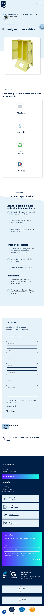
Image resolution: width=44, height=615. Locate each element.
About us (5, 469)
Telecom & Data (7, 489)
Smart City (5, 487)
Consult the (23, 506)
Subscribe (33, 559)
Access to (23, 523)
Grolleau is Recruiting (9, 471)
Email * (6, 545)
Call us (23, 588)
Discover (23, 515)
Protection (21, 132)
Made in (21, 171)
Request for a (23, 498)
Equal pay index (8, 476)
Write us (24, 599)
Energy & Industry (8, 491)
